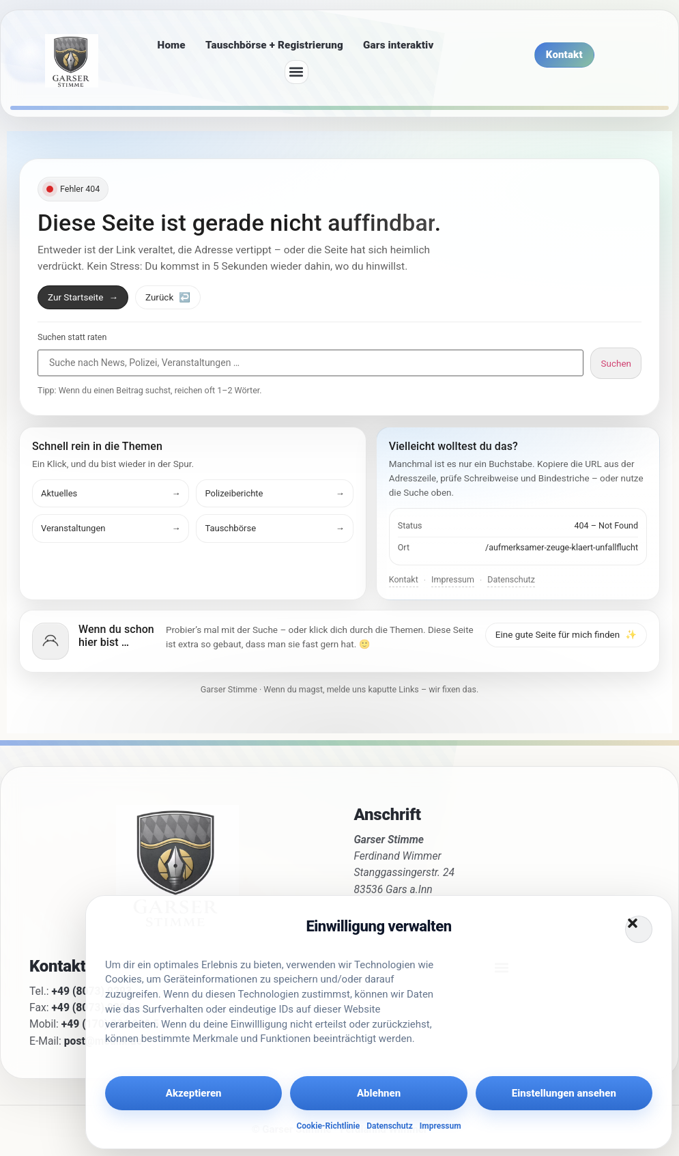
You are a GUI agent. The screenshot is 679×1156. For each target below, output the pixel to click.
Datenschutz (389, 1126)
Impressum (440, 1126)
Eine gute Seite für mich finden (566, 634)
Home (172, 45)
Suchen (616, 363)
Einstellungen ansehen (564, 1093)
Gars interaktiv (398, 45)
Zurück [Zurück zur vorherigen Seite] (167, 297)
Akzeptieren (194, 1093)
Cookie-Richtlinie (328, 1126)
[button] (638, 929)
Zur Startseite (83, 297)
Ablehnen (379, 1093)
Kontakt (403, 579)
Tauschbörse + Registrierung (274, 45)
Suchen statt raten (72, 337)
